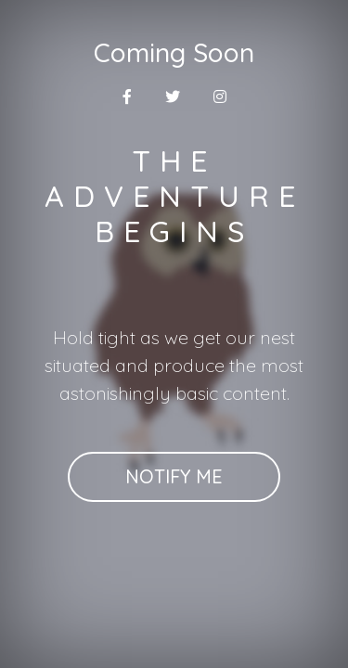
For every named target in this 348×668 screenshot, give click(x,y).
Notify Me (174, 476)
